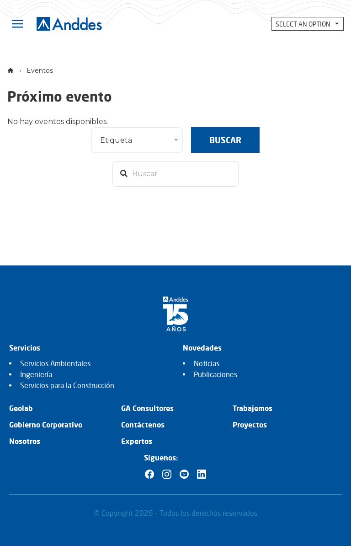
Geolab (21, 408)
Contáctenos (143, 424)
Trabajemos (252, 408)
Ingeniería (36, 374)
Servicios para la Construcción (67, 385)
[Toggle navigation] (17, 24)
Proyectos (250, 424)
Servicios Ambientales (55, 363)
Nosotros (24, 441)
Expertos (136, 441)
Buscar (225, 140)
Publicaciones (215, 374)
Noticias (206, 363)
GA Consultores (147, 408)
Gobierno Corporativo (45, 424)
